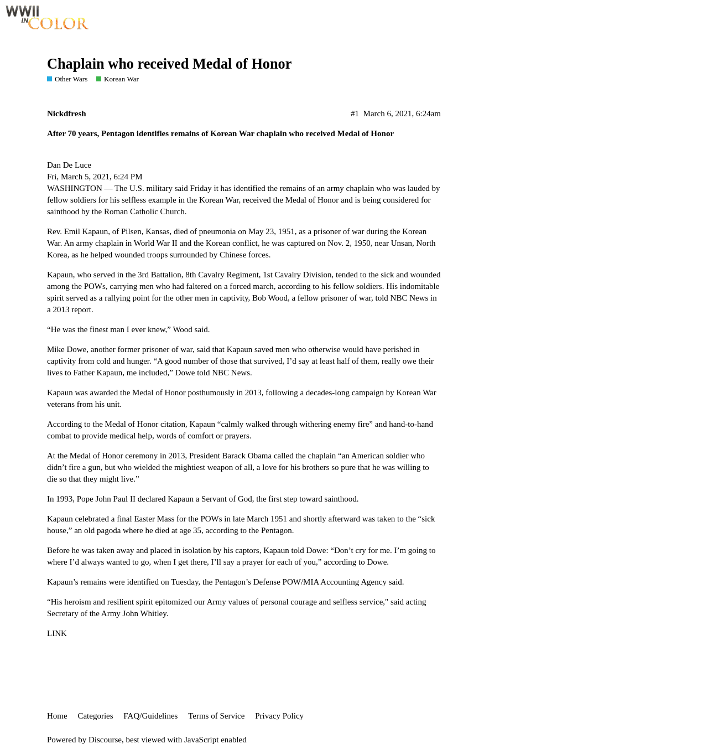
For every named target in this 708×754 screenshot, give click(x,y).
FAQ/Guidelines (150, 715)
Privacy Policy (279, 715)
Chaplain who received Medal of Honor (169, 64)
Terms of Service (216, 715)
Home (57, 715)
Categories (95, 715)
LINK (57, 633)
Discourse (105, 739)
